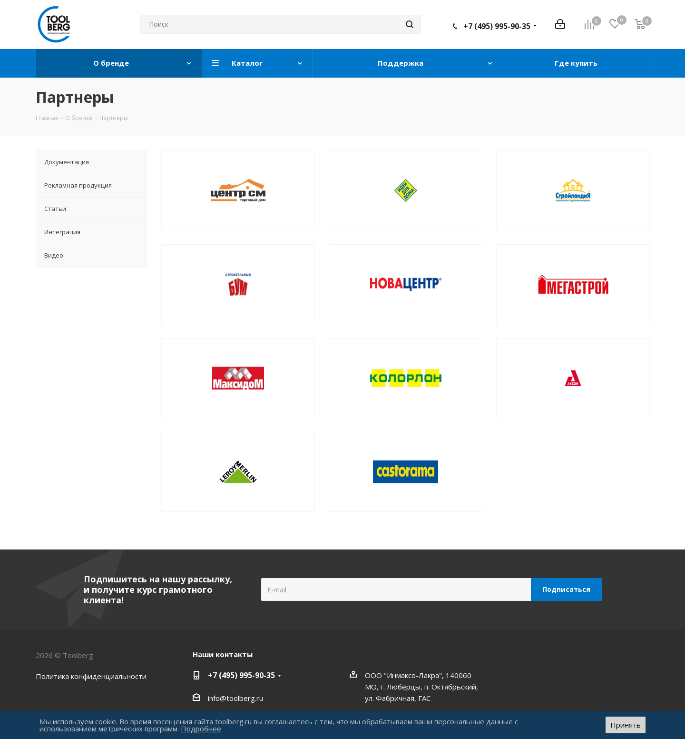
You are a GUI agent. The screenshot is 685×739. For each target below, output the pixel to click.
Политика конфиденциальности (91, 676)
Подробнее (201, 728)
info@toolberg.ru (235, 698)
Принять (625, 724)
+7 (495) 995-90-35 (496, 26)
